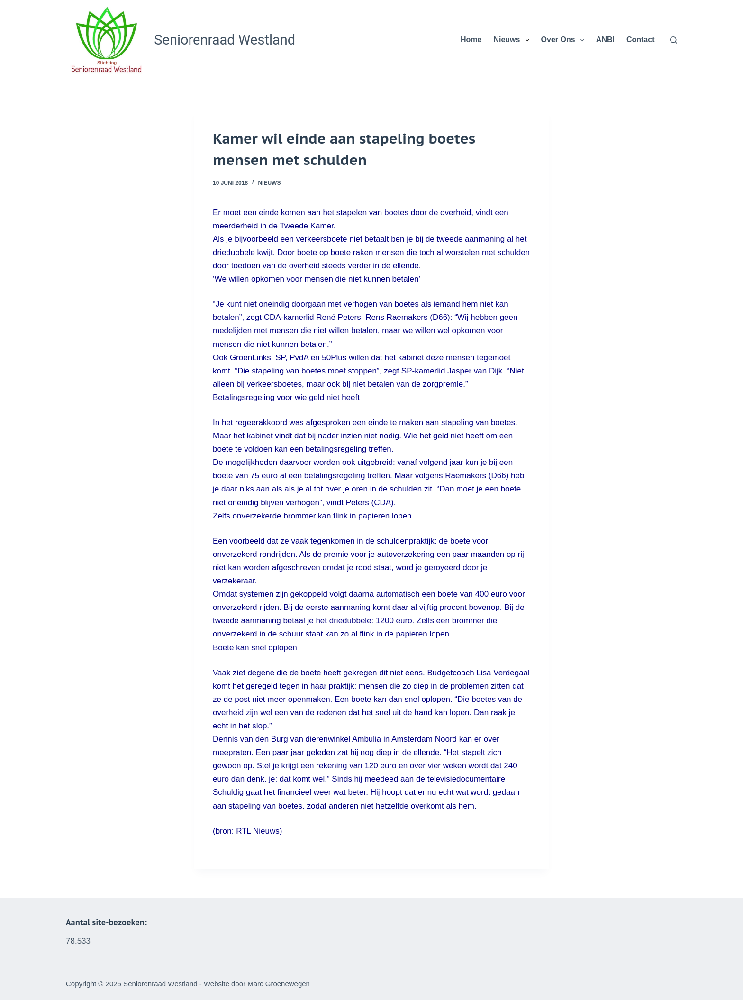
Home (471, 40)
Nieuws (513, 40)
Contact (640, 40)
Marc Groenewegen (278, 984)
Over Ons (564, 40)
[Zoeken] (673, 40)
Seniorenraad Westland (224, 40)
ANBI (605, 40)
